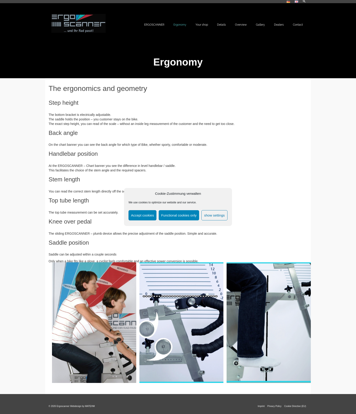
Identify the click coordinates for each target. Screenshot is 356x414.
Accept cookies (142, 215)
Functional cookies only (179, 215)
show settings (214, 215)
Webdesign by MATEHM (82, 406)
